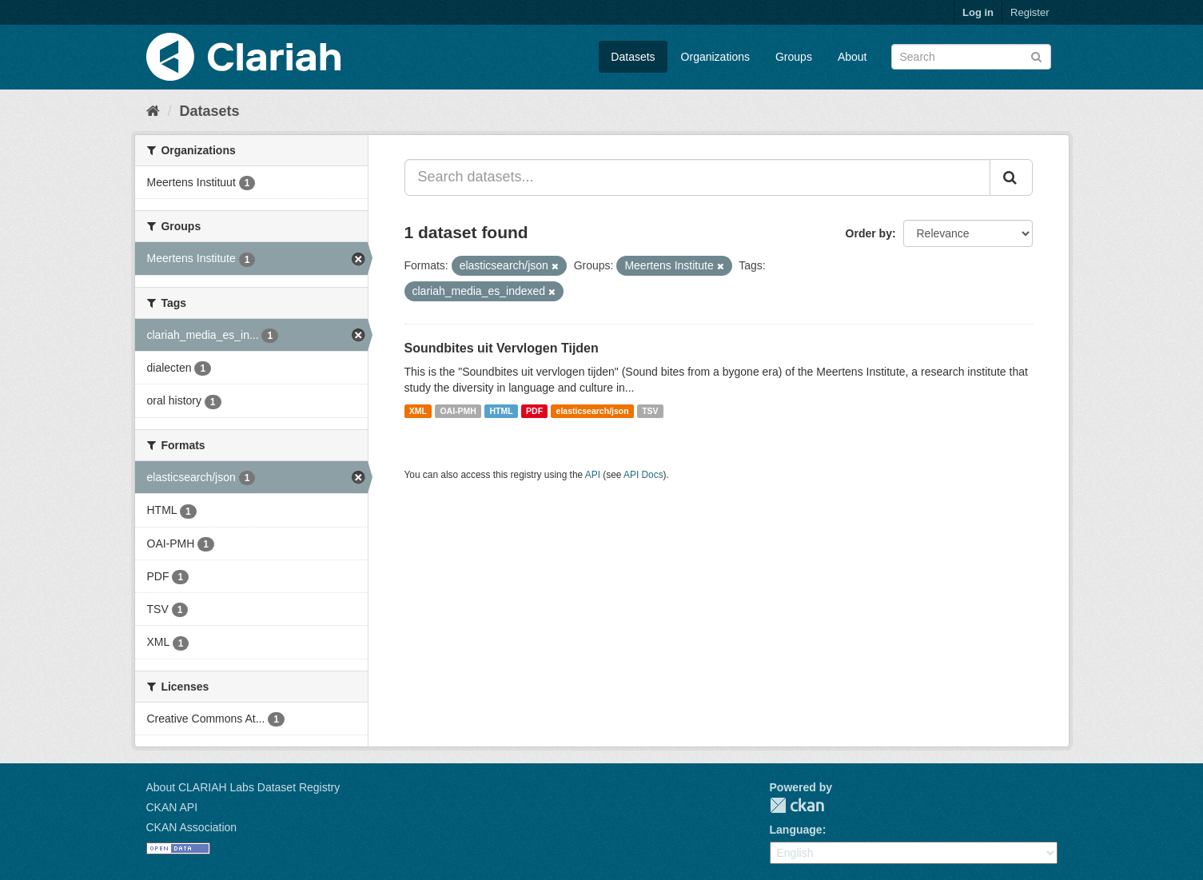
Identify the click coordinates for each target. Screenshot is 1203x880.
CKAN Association (191, 827)
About (852, 56)
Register (1029, 12)
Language (796, 829)
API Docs (643, 474)
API (592, 474)
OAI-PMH (458, 411)
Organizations (715, 56)
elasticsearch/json (592, 411)
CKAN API (172, 807)
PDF (534, 411)
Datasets (633, 56)
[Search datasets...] (697, 177)
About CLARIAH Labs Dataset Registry (243, 787)
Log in (978, 12)
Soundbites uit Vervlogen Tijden (501, 348)
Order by (869, 233)
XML (418, 411)
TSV (650, 411)
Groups (793, 56)
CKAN (797, 805)
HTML (500, 411)
